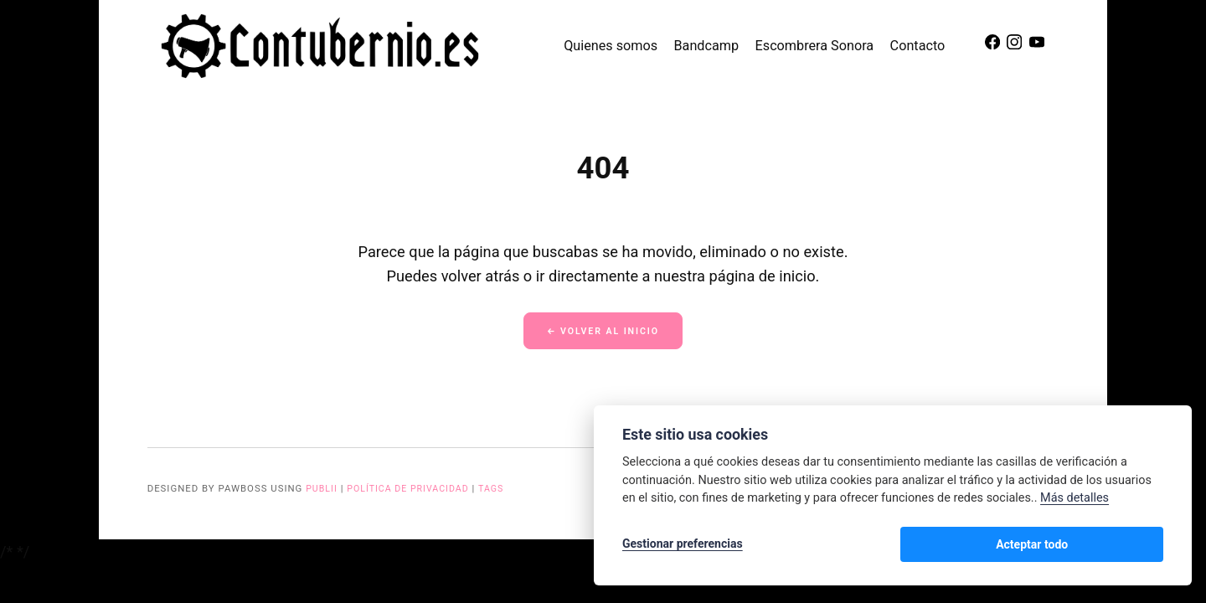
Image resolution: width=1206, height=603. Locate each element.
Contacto (926, 46)
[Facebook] (998, 46)
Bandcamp (715, 46)
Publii (322, 491)
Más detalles (1074, 501)
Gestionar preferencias (682, 546)
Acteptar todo (1110, 546)
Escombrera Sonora (823, 46)
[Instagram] (1020, 46)
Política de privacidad (414, 491)
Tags (500, 491)
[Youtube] (1041, 46)
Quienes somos (619, 46)
